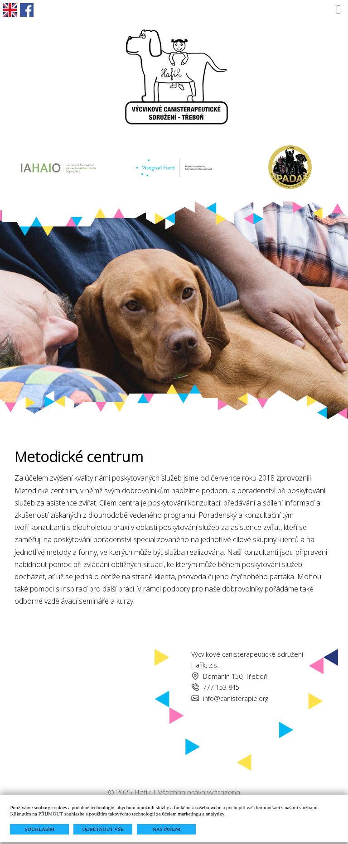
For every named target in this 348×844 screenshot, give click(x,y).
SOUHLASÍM (39, 829)
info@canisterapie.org (235, 698)
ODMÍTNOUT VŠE (103, 829)
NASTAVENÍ (167, 829)
